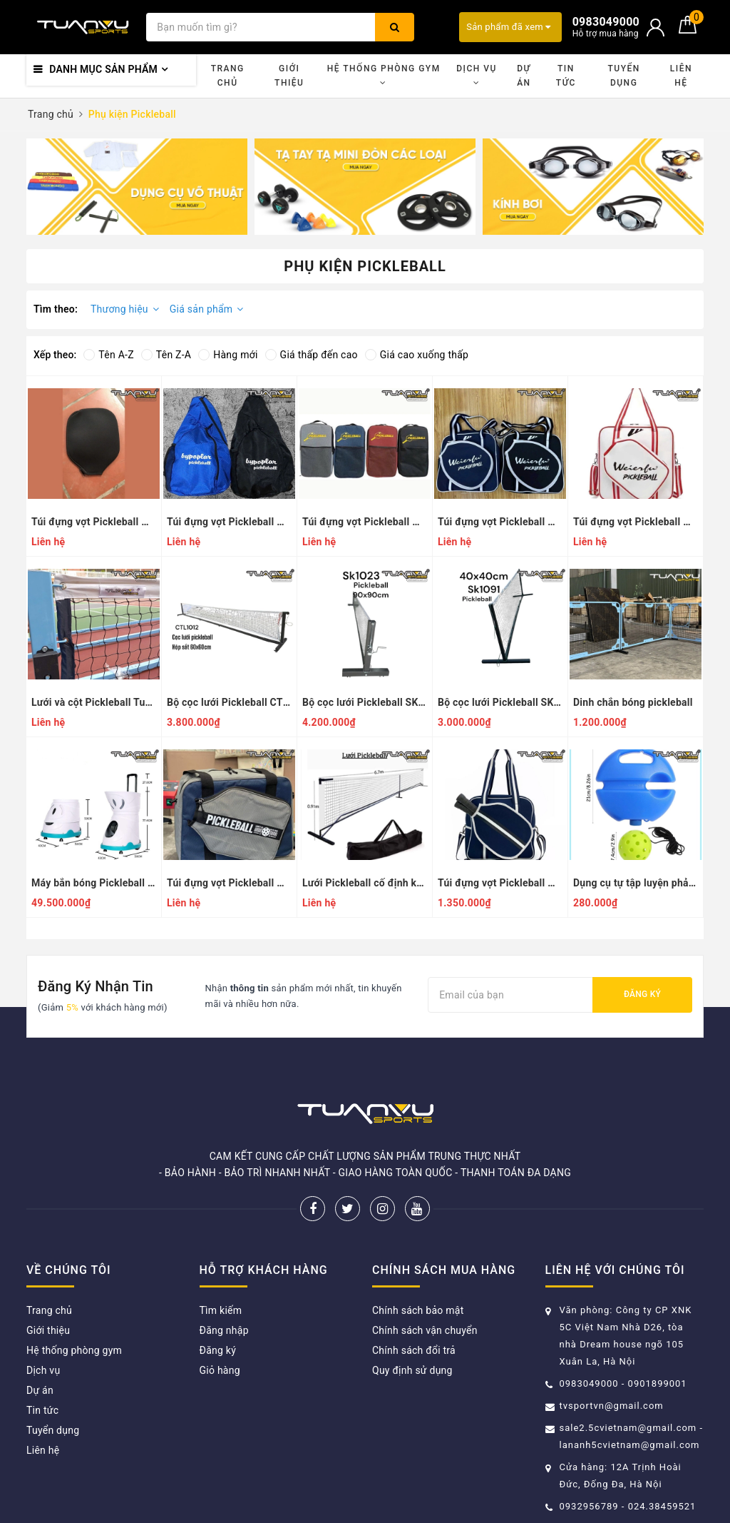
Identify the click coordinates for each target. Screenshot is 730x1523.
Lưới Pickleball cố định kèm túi (364, 883)
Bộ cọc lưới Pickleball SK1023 (364, 702)
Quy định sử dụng (412, 1370)
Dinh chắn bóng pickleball (633, 702)
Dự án (523, 76)
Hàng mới (227, 354)
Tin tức (566, 76)
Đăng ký (642, 994)
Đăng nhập (224, 1330)
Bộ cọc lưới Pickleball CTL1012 (229, 702)
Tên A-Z (108, 354)
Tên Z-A (166, 354)
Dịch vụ (476, 75)
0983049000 (589, 1383)
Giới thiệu (289, 76)
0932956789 (591, 1506)
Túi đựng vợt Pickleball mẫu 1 (500, 883)
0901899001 (657, 1383)
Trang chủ (228, 76)
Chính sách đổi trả (414, 1350)
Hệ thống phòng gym (384, 75)
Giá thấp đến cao (311, 354)
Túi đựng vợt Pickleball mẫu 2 (229, 883)
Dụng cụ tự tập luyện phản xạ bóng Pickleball (635, 883)
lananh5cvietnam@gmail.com (630, 1444)
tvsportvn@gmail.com (612, 1405)
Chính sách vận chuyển (425, 1330)
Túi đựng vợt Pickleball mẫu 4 (500, 521)
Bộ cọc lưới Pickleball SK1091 (500, 702)
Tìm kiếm (221, 1310)
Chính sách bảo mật (417, 1310)
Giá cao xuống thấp (416, 354)
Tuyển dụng (623, 76)
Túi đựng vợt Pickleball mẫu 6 (229, 521)
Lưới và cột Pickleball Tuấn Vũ (93, 702)
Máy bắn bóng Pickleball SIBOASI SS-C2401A (93, 883)
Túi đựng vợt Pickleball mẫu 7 (93, 521)
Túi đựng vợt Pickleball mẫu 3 (635, 521)
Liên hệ (681, 76)
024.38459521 (662, 1506)
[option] (136, 187)
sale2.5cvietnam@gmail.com (628, 1427)
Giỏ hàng (220, 1370)
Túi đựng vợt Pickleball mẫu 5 (364, 521)
